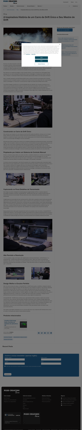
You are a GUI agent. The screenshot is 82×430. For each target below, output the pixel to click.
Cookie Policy (28, 54)
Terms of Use (33, 54)
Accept (41, 57)
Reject (41, 60)
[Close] (59, 44)
